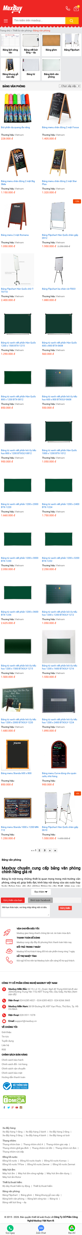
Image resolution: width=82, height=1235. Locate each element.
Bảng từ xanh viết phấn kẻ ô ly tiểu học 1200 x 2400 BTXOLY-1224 (59, 721)
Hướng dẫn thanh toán (13, 1077)
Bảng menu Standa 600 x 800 (16, 773)
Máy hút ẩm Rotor (11, 1177)
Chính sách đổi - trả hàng (14, 1064)
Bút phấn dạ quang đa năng (15, 127)
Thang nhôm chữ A (33, 1144)
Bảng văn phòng (41, 30)
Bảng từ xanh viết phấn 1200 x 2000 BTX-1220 (19, 505)
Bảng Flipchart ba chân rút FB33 (59, 288)
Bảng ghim (51, 49)
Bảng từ (31, 74)
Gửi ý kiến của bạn (12, 900)
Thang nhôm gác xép (57, 1144)
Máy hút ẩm (8, 1173)
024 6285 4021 (27, 1000)
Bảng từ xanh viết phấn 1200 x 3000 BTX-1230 (19, 559)
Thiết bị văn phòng (22, 30)
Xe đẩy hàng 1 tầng (12, 1131)
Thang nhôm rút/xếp (13, 1151)
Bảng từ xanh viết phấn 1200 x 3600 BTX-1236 (19, 613)
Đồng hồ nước (9, 1160)
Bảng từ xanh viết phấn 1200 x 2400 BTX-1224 (60, 505)
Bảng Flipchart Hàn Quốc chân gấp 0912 (60, 236)
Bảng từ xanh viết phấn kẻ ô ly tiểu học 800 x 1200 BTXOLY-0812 (18, 452)
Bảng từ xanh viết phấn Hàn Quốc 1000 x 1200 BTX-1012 (59, 452)
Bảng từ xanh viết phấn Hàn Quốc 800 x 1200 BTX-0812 (18, 398)
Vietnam (19, 134)
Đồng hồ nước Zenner (38, 1164)
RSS (4, 1049)
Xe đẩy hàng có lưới (59, 1135)
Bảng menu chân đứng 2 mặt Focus (60, 127)
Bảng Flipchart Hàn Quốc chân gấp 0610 (60, 828)
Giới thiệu (6, 1032)
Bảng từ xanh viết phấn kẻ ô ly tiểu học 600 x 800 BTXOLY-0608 (59, 398)
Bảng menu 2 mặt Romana (15, 235)
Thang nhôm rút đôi (42, 1148)
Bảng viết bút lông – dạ (31, 51)
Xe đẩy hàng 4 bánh (36, 1135)
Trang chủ (5, 30)
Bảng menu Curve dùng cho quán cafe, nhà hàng (59, 775)
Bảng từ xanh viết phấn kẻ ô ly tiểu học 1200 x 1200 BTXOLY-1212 (59, 613)
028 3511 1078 (27, 1015)
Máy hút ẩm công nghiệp (31, 1173)
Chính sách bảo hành (13, 1060)
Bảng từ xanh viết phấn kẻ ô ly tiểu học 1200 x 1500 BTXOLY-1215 (18, 667)
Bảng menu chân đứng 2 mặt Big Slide (18, 182)
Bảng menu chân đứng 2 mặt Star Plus (59, 182)
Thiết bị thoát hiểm (42, 1186)
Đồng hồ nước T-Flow (13, 1164)
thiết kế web (38, 1217)
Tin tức (5, 1036)
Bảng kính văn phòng (51, 75)
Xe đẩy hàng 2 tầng (59, 1131)
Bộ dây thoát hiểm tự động (16, 1186)
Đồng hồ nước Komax (55, 1160)
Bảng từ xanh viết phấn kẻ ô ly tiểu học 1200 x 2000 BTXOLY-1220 (18, 721)
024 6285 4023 (45, 1000)
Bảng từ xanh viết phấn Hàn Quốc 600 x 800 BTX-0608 (59, 344)
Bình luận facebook (40, 900)
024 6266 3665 (62, 1000)
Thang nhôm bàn (11, 1144)
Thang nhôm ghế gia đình (15, 1148)
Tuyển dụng (8, 1041)
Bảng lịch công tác (10, 51)
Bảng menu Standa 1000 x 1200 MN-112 (20, 828)
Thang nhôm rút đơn (65, 1148)
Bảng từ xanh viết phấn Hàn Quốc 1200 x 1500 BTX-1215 (18, 344)
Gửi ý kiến (65, 908)
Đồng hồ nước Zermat (64, 1164)
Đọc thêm (41, 891)
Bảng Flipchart (71, 49)
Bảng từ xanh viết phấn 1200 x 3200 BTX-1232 (60, 559)
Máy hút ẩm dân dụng (58, 1173)
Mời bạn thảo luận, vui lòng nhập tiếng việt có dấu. (25, 911)
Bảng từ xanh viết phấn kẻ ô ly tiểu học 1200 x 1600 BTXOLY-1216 (59, 667)
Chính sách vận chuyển (14, 1068)
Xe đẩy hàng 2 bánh (36, 1131)
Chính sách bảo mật (12, 1073)
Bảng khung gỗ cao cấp (10, 75)
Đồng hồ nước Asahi (30, 1160)
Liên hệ (5, 1045)
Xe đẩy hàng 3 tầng (12, 1135)
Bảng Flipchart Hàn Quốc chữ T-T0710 (17, 290)
